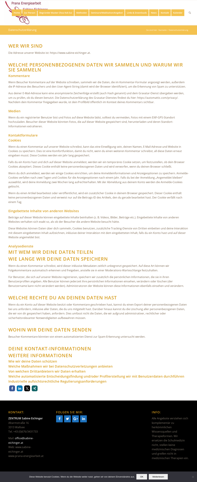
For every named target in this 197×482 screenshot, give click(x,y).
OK (141, 476)
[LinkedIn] (83, 418)
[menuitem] (17, 12)
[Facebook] (59, 418)
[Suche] (189, 12)
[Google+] (75, 418)
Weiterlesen (158, 476)
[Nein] (192, 476)
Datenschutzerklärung (22, 30)
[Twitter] (67, 418)
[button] (12, 388)
